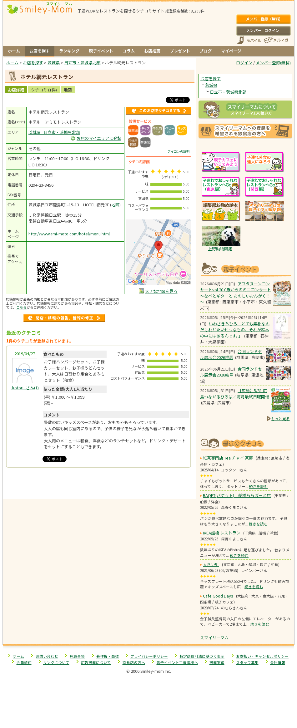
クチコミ (44, 90)
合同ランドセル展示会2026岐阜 (231, 372)
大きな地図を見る (161, 291)
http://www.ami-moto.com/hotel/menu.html (69, 234)
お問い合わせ (47, 656)
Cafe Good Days (218, 596)
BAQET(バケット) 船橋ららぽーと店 (237, 495)
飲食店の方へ (134, 662)
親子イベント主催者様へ (177, 662)
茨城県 (211, 85)
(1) (25, 388)
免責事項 (77, 656)
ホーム (14, 51)
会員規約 (24, 662)
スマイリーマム (214, 638)
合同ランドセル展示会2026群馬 (231, 354)
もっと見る (280, 418)
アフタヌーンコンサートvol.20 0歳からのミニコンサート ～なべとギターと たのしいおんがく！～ (235, 293)
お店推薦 (152, 51)
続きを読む (258, 486)
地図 (68, 90)
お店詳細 (16, 90)
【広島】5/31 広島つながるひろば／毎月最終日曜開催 (234, 393)
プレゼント (180, 51)
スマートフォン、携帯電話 (249, 40)
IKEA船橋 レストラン (221, 533)
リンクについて (56, 662)
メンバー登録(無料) (263, 19)
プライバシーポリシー (149, 656)
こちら (21, 307)
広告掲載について (96, 662)
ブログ (205, 51)
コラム (129, 51)
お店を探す (39, 51)
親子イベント (101, 51)
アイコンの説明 (178, 151)
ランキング (69, 51)
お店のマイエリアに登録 (99, 138)
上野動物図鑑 (220, 249)
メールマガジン (275, 40)
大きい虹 (211, 564)
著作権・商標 (107, 656)
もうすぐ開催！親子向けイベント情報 (245, 269)
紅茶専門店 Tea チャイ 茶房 (228, 458)
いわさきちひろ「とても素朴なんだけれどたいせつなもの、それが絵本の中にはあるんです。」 (234, 330)
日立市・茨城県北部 (228, 92)
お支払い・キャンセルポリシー (262, 656)
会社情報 (277, 662)
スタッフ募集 (247, 662)
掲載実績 (216, 662)
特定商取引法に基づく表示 (201, 656)
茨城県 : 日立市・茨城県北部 (54, 132)
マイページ (231, 51)
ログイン (263, 31)
